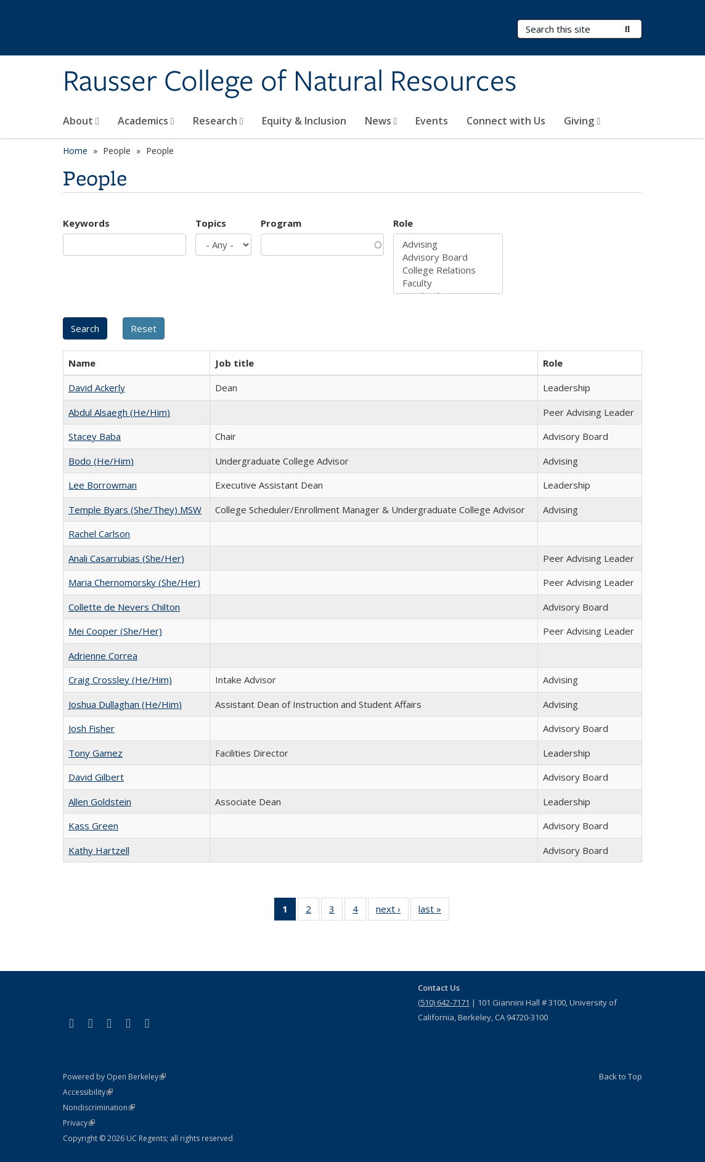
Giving (582, 121)
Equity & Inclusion (304, 121)
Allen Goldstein (99, 801)
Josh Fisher (91, 728)
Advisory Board (448, 257)
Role (403, 223)
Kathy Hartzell (98, 850)
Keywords (86, 223)
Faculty (448, 283)
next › (392, 911)
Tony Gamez (95, 753)
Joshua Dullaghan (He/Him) (125, 704)
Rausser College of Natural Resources (289, 81)
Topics (210, 223)
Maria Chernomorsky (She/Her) (134, 582)
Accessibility (88, 1092)
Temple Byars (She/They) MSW (135, 509)
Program (281, 223)
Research (218, 121)
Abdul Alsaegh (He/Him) (119, 412)
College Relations (448, 270)
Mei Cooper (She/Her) (115, 631)
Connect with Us (506, 121)
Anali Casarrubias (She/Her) (126, 558)
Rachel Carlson (99, 533)
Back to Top (620, 1076)
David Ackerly (96, 387)
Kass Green (93, 825)
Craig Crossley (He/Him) (120, 679)
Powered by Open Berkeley (114, 1076)
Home (75, 150)
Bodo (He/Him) (101, 461)
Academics (146, 121)
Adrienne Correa (102, 655)
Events (431, 121)
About (81, 121)
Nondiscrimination (99, 1107)
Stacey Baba (94, 436)
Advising (448, 244)
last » (433, 911)
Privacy (79, 1123)
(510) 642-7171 (444, 1002)
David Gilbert (96, 777)
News (381, 121)
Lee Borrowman (102, 485)
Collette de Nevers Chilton (124, 607)
